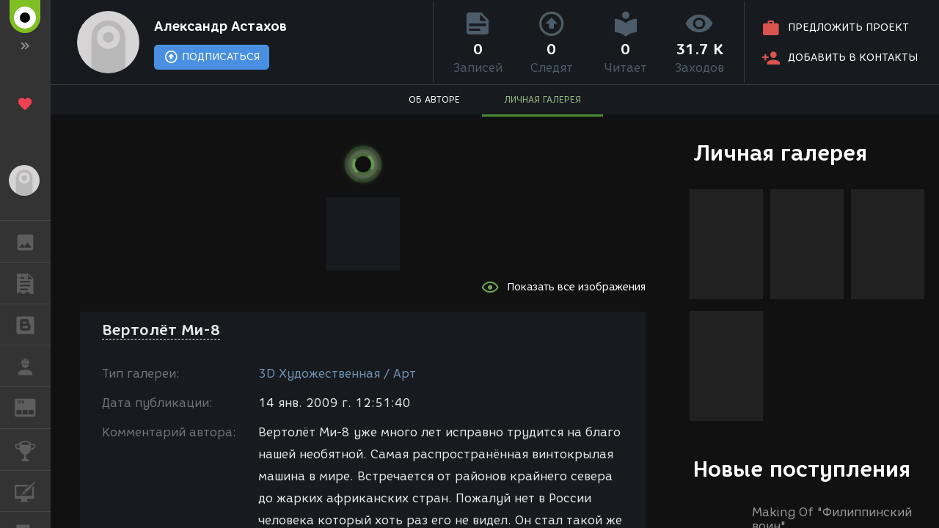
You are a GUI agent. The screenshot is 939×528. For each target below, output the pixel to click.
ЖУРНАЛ (33, 406)
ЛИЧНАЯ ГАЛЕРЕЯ (542, 99)
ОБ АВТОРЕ (434, 99)
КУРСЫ (33, 490)
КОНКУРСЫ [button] (33, 449)
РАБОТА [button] (33, 365)
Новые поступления (801, 469)
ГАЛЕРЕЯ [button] (33, 241)
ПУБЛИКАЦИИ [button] (33, 283)
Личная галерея (780, 153)
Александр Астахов (220, 26)
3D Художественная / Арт (337, 374)
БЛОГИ (33, 324)
